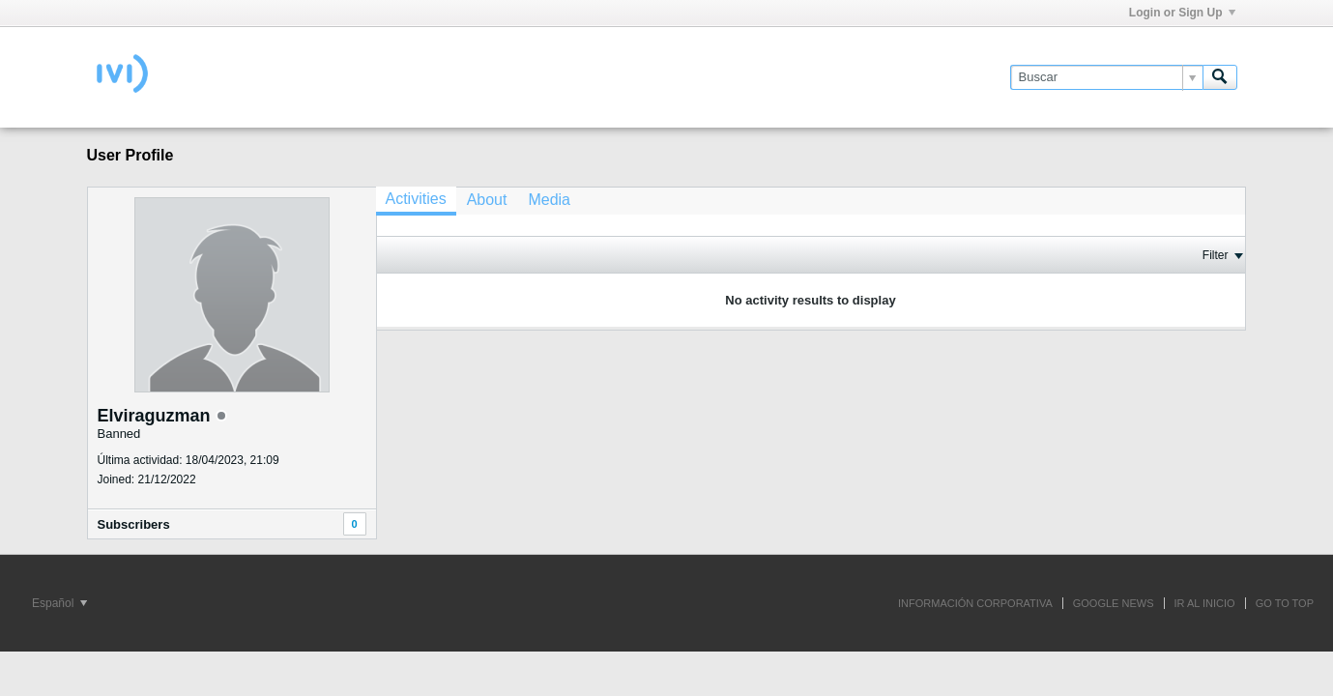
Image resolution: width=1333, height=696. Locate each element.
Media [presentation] (549, 199)
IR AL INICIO (1204, 603)
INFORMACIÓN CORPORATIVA (975, 603)
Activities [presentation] (416, 198)
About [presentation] (487, 199)
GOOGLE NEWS (1113, 603)
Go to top (1285, 603)
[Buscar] (1106, 77)
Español (59, 603)
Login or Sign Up (1182, 12)
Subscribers (134, 524)
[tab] (416, 201)
